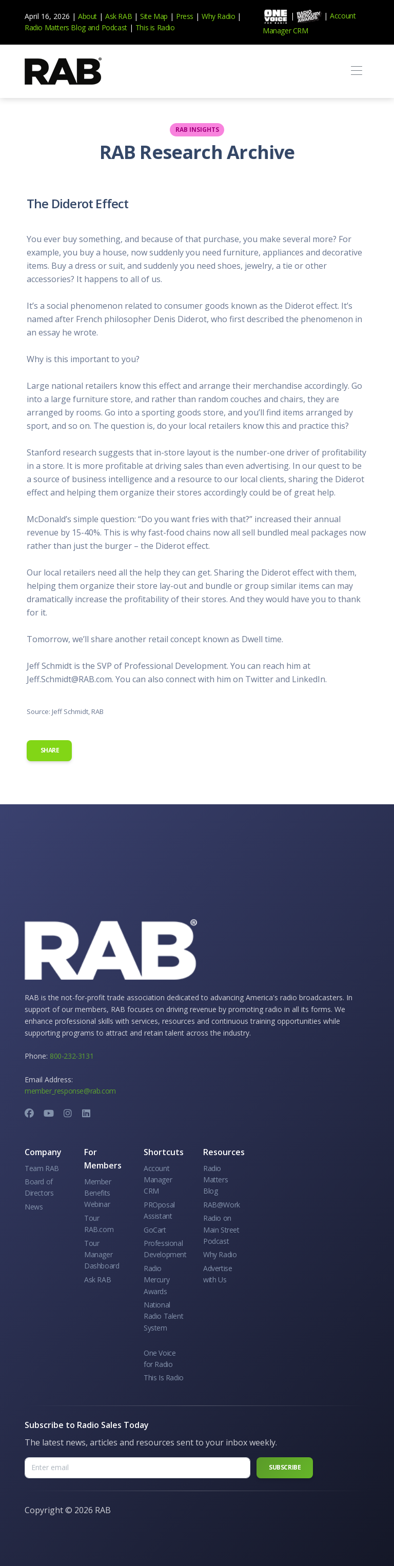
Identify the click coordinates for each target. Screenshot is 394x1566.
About (87, 16)
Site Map (154, 16)
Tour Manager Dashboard (101, 1254)
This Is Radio (164, 1377)
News (34, 1207)
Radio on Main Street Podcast (221, 1229)
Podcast (114, 27)
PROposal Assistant (159, 1210)
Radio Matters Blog (55, 27)
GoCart (155, 1230)
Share (49, 750)
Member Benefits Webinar (97, 1193)
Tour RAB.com (98, 1223)
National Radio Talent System (163, 1316)
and (94, 27)
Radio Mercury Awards (156, 1279)
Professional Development (165, 1248)
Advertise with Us (217, 1273)
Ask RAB (118, 16)
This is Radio (155, 27)
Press (184, 16)
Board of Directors (39, 1187)
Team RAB (42, 1168)
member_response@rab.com (70, 1091)
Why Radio (218, 16)
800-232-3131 (71, 1056)
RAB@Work (221, 1205)
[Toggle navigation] (356, 71)
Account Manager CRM (158, 1179)
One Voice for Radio (159, 1358)
